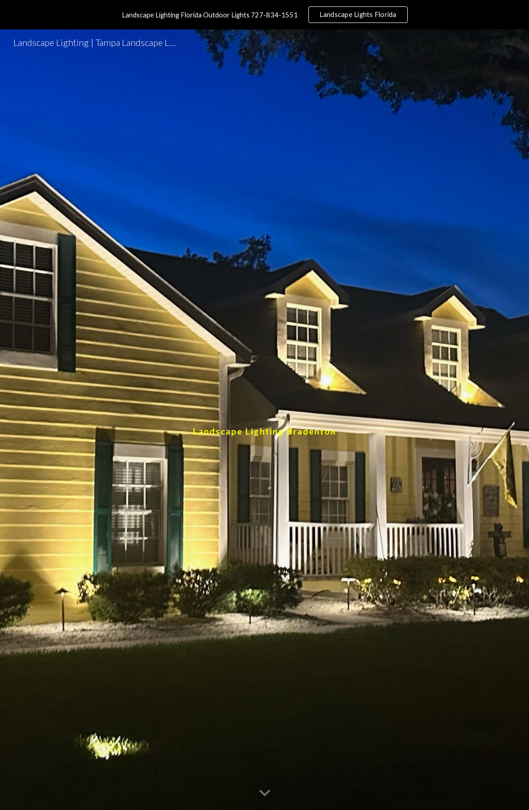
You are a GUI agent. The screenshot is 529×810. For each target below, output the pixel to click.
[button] (265, 793)
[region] (264, 14)
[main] (264, 420)
